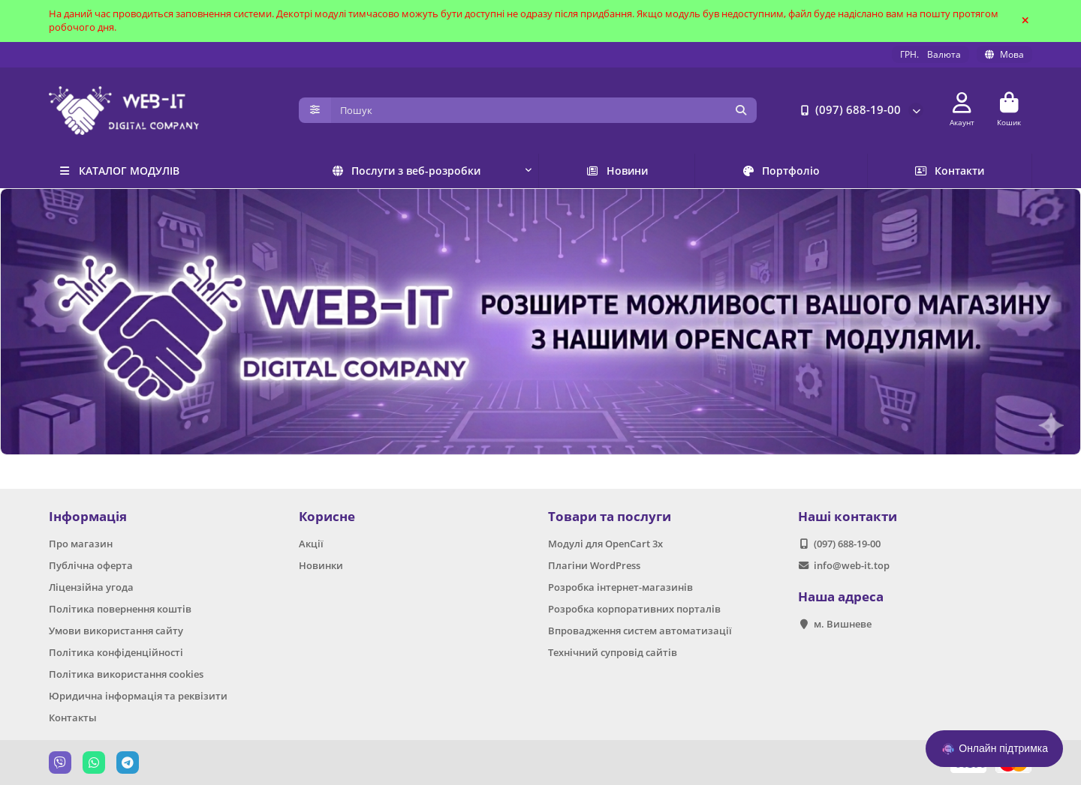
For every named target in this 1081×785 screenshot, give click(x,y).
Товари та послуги (609, 516)
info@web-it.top (852, 565)
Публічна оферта (91, 565)
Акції (311, 543)
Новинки (321, 565)
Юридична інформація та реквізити (138, 696)
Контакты (73, 717)
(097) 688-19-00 (847, 110)
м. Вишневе (843, 624)
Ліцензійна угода (91, 587)
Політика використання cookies (126, 674)
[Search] (544, 110)
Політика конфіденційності (116, 652)
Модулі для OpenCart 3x (605, 543)
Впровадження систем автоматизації (640, 630)
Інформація (88, 516)
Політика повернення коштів (120, 609)
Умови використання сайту (116, 630)
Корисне (327, 516)
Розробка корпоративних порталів (634, 609)
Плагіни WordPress (594, 565)
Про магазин (81, 543)
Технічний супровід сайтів (612, 652)
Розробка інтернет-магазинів (620, 587)
